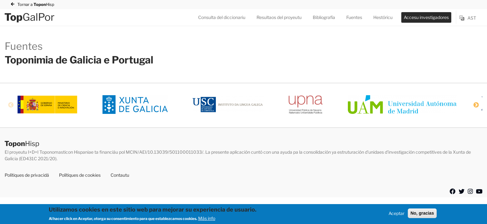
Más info (206, 218)
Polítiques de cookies (80, 175)
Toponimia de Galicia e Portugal (79, 60)
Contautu (120, 175)
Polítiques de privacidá (27, 175)
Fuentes (354, 17)
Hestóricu (383, 17)
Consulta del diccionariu (221, 17)
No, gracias (422, 213)
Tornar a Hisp (35, 4)
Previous (11, 105)
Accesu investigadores (426, 17)
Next (476, 105)
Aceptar (396, 213)
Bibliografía (324, 17)
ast (471, 18)
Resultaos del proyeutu (279, 17)
